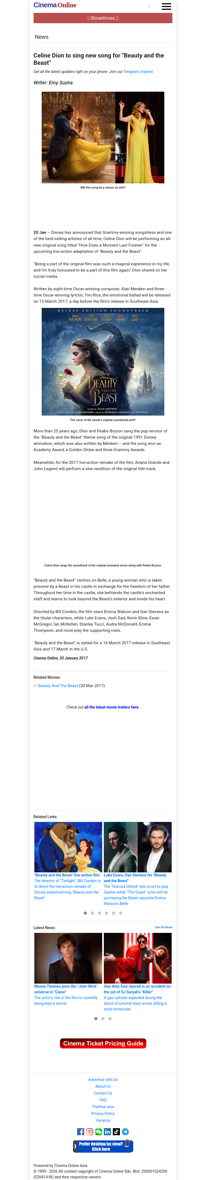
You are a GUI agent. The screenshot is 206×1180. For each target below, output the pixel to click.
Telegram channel (138, 71)
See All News (163, 927)
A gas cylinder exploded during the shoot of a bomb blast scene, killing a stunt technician (138, 972)
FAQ (102, 1100)
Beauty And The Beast (58, 685)
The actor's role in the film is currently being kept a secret (68, 969)
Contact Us (103, 1093)
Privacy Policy (103, 1113)
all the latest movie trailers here (111, 707)
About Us (103, 1086)
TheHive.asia (103, 1107)
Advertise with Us (103, 1079)
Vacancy (103, 1120)
